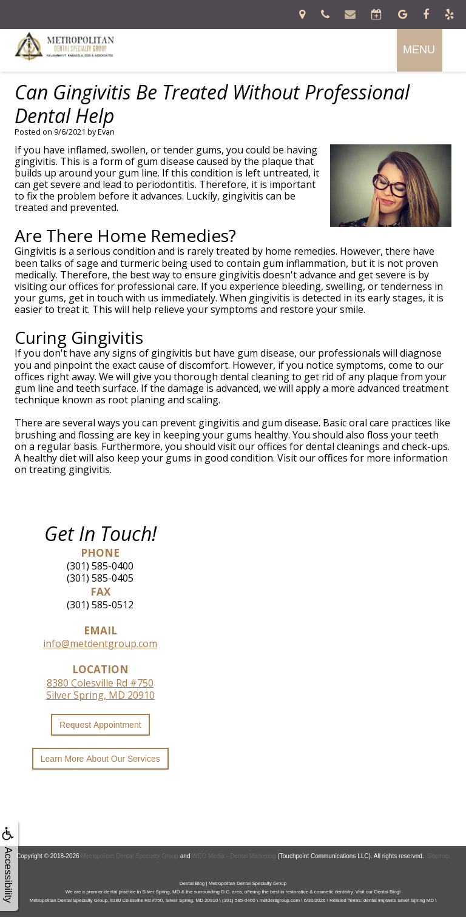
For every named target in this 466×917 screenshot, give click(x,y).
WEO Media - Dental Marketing (233, 856)
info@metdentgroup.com (100, 643)
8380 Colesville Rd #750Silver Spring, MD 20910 (100, 689)
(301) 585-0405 (100, 578)
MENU (419, 50)
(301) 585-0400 (100, 566)
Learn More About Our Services (100, 759)
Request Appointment (100, 725)
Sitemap (438, 856)
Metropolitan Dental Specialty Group (129, 856)
